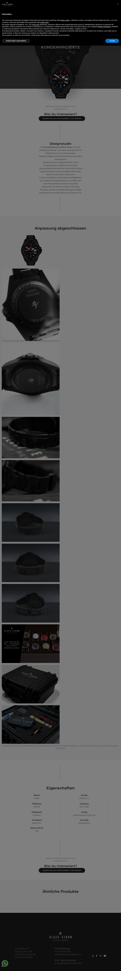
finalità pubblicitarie (104, 952)
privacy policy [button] (65, 946)
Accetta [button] (112, 966)
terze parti (35, 950)
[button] (118, 930)
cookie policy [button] (44, 948)
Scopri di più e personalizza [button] (16, 966)
